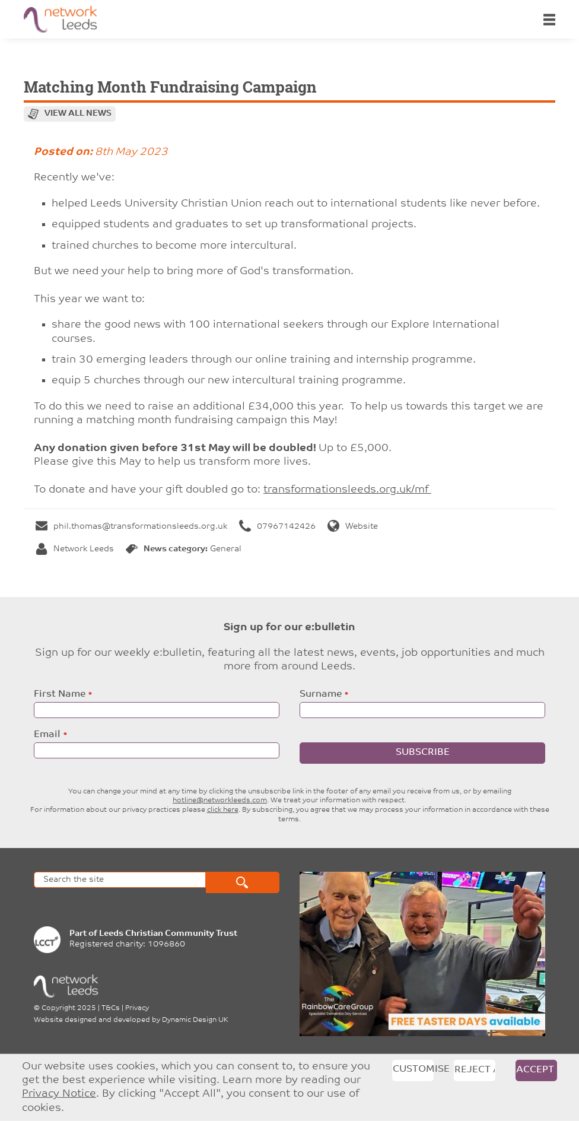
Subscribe (423, 752)
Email (47, 734)
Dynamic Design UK (195, 1020)
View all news (78, 113)
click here (222, 810)
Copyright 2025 (69, 1008)
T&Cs (110, 1008)
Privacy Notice (59, 1094)
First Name (59, 694)
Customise (413, 1069)
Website (352, 526)
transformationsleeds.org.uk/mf (347, 490)
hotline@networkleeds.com (220, 800)
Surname (321, 694)
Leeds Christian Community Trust (168, 933)
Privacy (137, 1008)
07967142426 (277, 526)
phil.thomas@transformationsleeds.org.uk (131, 526)
